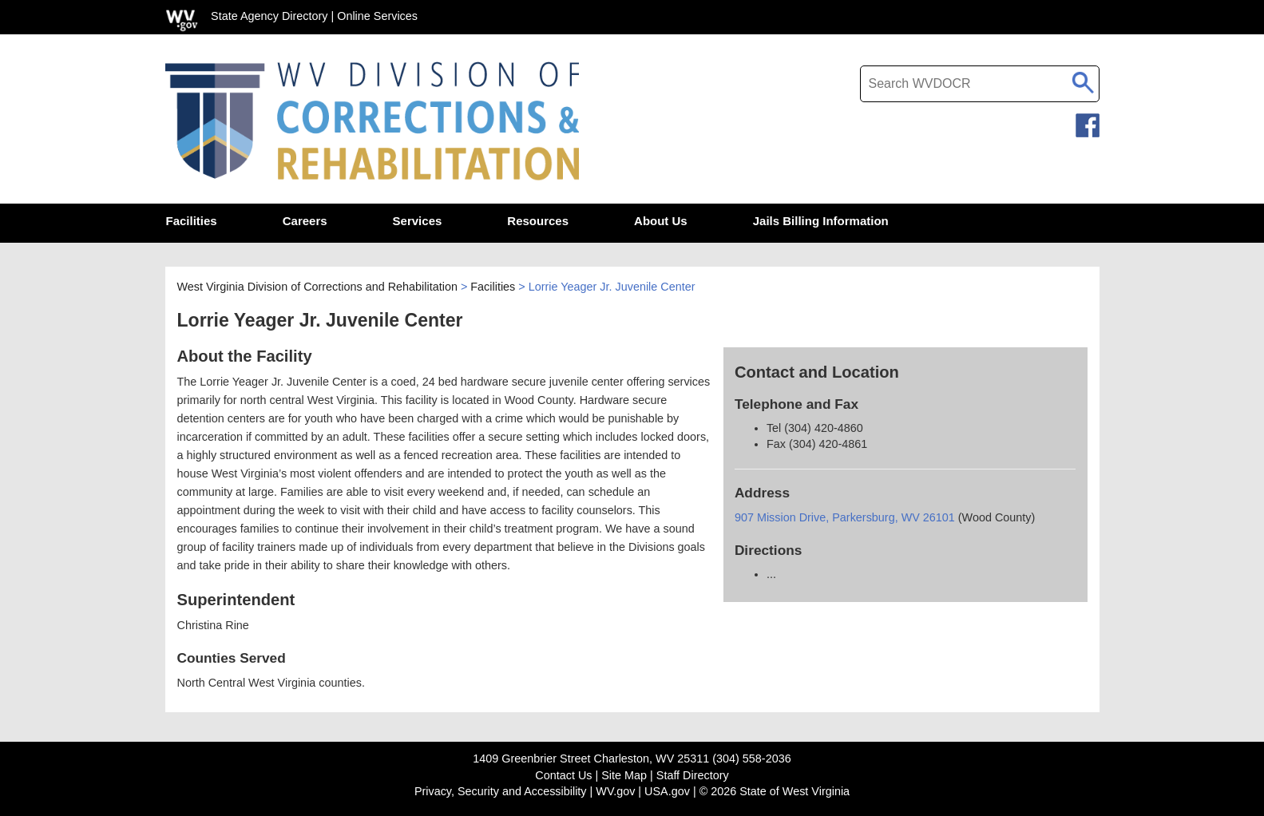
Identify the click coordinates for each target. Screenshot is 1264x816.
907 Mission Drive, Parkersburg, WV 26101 (846, 517)
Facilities (492, 286)
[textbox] (980, 83)
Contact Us (563, 775)
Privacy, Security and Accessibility (500, 791)
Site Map (624, 775)
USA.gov (667, 791)
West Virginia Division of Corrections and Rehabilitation (317, 286)
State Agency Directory (269, 16)
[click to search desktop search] (1083, 79)
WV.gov (615, 791)
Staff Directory (692, 775)
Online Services (377, 16)
